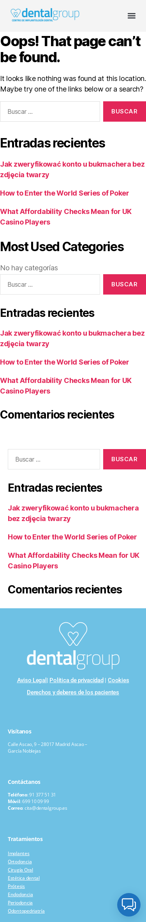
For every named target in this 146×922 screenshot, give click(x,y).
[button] (131, 15)
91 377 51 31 (42, 794)
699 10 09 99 (35, 801)
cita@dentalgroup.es (46, 808)
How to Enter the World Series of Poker (64, 193)
